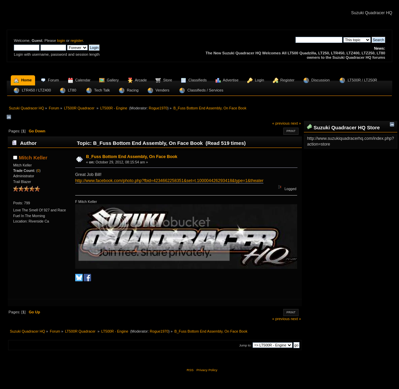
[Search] (318, 40)
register (76, 40)
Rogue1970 (158, 108)
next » (296, 123)
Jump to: (245, 345)
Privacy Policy (206, 370)
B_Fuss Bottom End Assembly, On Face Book (131, 156)
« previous (281, 123)
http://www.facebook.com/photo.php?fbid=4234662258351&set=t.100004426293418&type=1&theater (169, 180)
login (61, 40)
